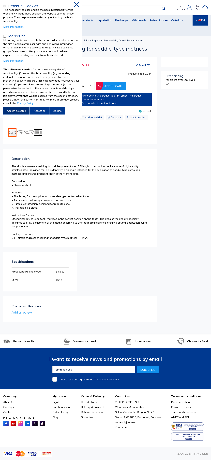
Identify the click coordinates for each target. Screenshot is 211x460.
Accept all (39, 110)
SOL (187, 417)
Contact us (121, 427)
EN (200, 20)
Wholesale (139, 20)
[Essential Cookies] (4, 6)
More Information (13, 26)
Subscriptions (158, 20)
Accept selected (16, 110)
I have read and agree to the (90, 379)
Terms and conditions (183, 412)
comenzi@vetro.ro (125, 422)
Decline (57, 110)
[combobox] (108, 8)
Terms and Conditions (107, 379)
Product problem (136, 117)
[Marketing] (4, 36)
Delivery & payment (92, 407)
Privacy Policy (25, 103)
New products (84, 20)
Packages (122, 20)
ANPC (175, 417)
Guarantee (87, 417)
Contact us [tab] (122, 396)
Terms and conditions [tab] (186, 396)
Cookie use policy (181, 407)
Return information (92, 412)
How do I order (89, 402)
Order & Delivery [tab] (93, 396)
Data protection (180, 402)
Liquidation (104, 20)
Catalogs (177, 20)
